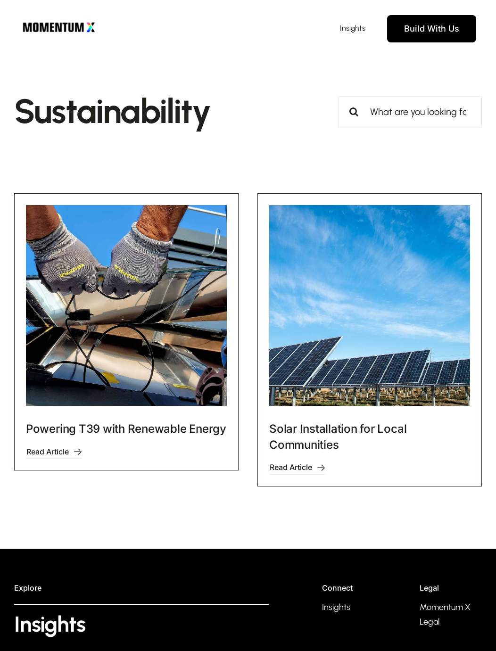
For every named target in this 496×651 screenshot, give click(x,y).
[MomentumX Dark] (59, 21)
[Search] (354, 111)
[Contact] (431, 28)
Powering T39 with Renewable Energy (126, 429)
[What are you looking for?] (410, 111)
